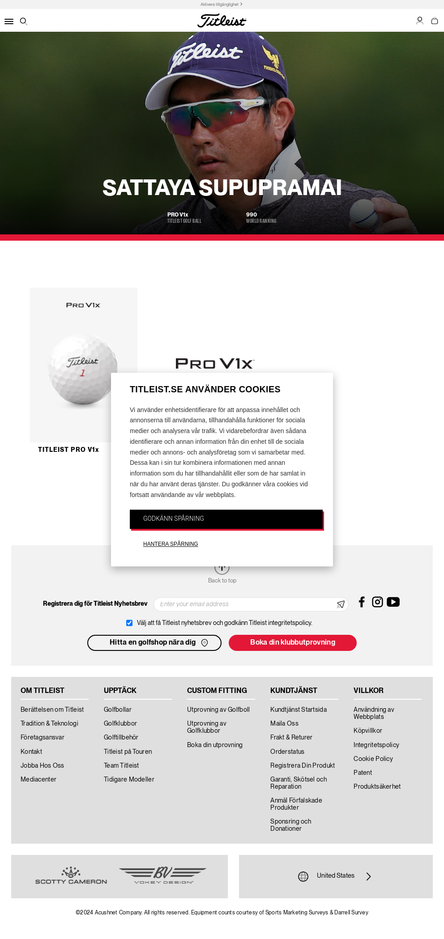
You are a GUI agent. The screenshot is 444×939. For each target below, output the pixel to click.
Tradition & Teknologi (49, 724)
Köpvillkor (368, 731)
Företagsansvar (42, 737)
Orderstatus (287, 752)
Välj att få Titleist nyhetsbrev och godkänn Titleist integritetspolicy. (224, 623)
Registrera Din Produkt (302, 766)
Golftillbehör (121, 737)
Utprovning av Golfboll (218, 710)
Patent (363, 773)
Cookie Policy (373, 759)
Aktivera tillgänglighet (220, 5)
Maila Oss (284, 724)
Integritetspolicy (376, 745)
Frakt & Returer (291, 737)
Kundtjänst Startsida (298, 710)
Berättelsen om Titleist (52, 710)
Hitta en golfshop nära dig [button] (160, 642)
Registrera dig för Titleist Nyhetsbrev (95, 604)
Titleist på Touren (128, 752)
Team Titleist (121, 766)
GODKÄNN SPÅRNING (173, 518)
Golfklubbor (120, 724)
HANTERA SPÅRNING (170, 544)
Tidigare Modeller (129, 779)
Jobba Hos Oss (42, 766)
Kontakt (31, 752)
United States (336, 876)
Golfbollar (118, 710)
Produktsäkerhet (377, 787)
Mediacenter (38, 779)
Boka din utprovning (215, 745)
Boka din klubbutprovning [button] (292, 643)
